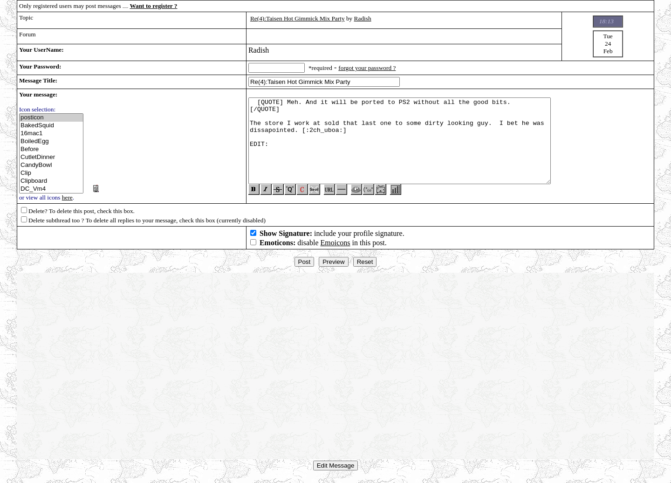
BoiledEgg (51, 141)
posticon (51, 118)
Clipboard (51, 181)
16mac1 (51, 134)
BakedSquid (51, 126)
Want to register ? (153, 5)
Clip (51, 173)
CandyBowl (51, 165)
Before (51, 149)
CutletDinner (51, 157)
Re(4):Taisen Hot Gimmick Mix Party (297, 18)
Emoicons (335, 246)
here (67, 197)
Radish (362, 18)
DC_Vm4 (51, 189)
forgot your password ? (367, 67)
